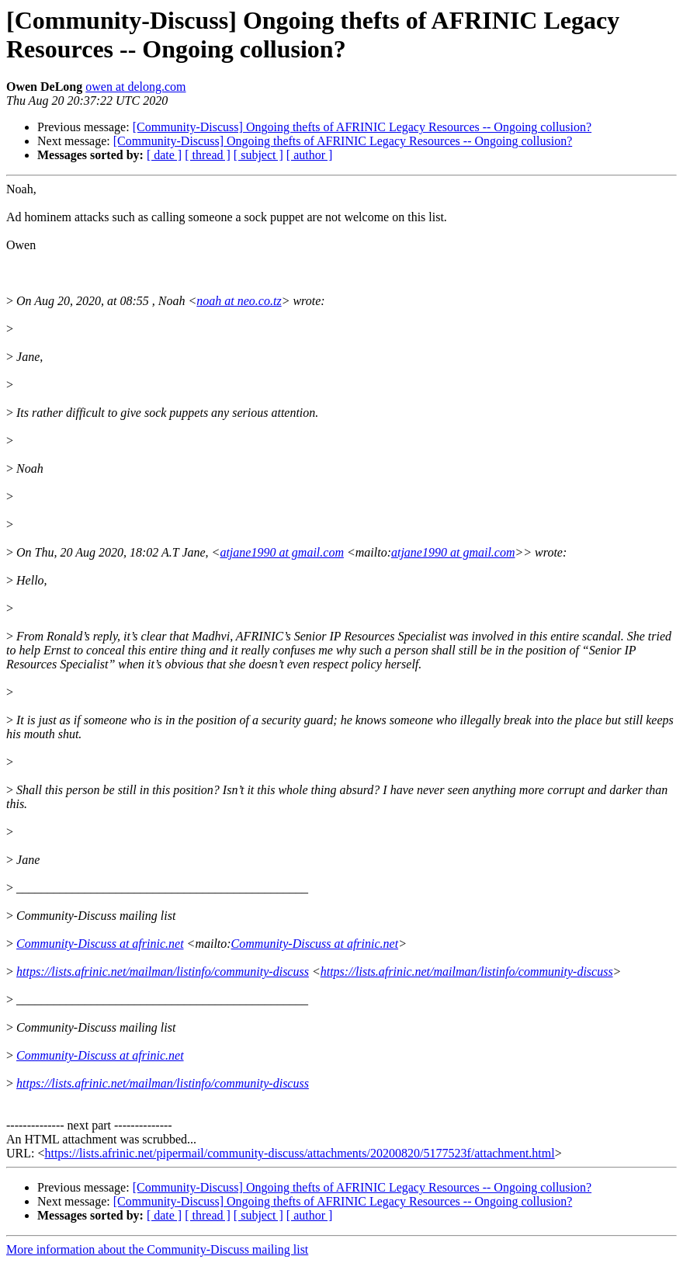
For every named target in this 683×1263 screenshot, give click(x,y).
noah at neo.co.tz (238, 300)
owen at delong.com (135, 86)
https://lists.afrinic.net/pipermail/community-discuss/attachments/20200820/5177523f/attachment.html (299, 1153)
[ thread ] (208, 154)
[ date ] (164, 154)
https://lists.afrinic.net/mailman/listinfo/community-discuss (162, 971)
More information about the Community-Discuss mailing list (157, 1249)
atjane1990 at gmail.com (282, 552)
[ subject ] (258, 154)
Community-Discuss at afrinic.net (100, 943)
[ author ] (309, 154)
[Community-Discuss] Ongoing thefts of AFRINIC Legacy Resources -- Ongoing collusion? (362, 127)
